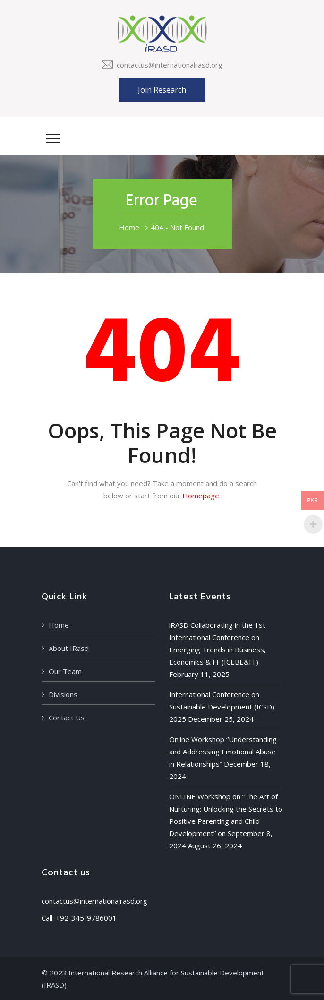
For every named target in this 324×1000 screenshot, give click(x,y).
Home (129, 227)
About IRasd (69, 648)
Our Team (65, 671)
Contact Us (67, 717)
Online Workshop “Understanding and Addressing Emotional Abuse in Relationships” (223, 752)
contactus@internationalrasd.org (169, 64)
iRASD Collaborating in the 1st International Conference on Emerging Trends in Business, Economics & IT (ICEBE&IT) (217, 643)
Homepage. (201, 495)
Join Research (162, 90)
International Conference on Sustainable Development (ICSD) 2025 (221, 707)
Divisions (63, 694)
